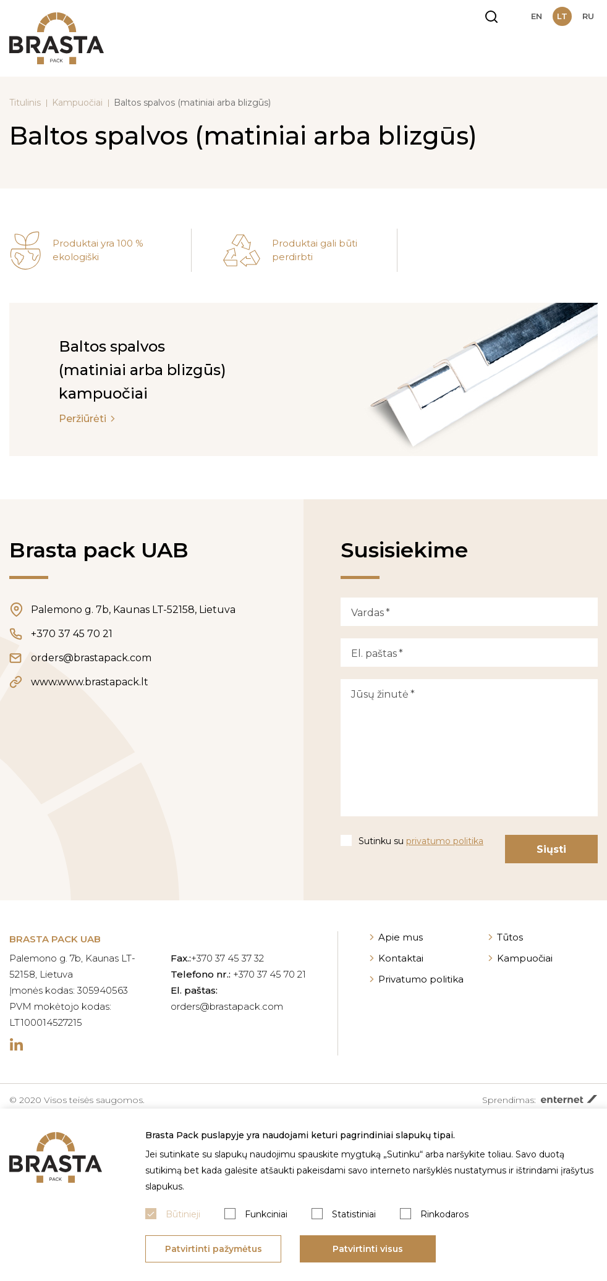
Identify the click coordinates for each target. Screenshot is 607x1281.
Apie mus (400, 937)
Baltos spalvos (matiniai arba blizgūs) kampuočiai (142, 369)
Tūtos (510, 937)
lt (562, 16)
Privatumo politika (421, 979)
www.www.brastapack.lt (89, 682)
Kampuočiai (77, 102)
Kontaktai (400, 958)
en (536, 16)
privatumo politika (444, 841)
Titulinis (25, 102)
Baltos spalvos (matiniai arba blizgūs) (192, 102)
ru (588, 16)
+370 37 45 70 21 (71, 634)
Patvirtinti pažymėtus (213, 1248)
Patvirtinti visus (368, 1248)
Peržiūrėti (82, 419)
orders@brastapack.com (91, 658)
